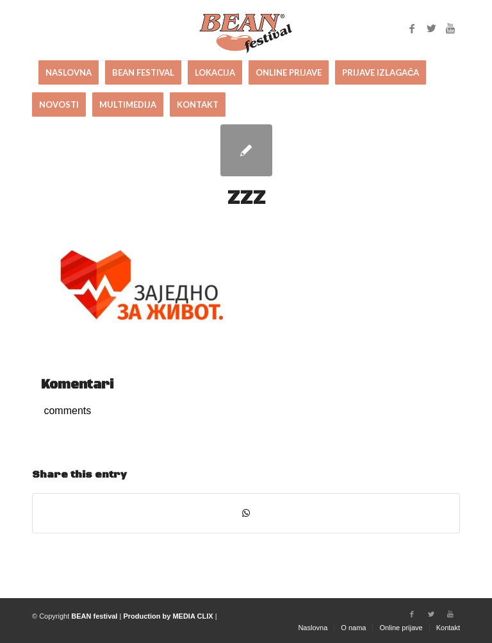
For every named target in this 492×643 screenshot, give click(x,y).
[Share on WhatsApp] (246, 513)
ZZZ (246, 198)
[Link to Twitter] (431, 28)
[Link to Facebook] (412, 28)
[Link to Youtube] (450, 28)
